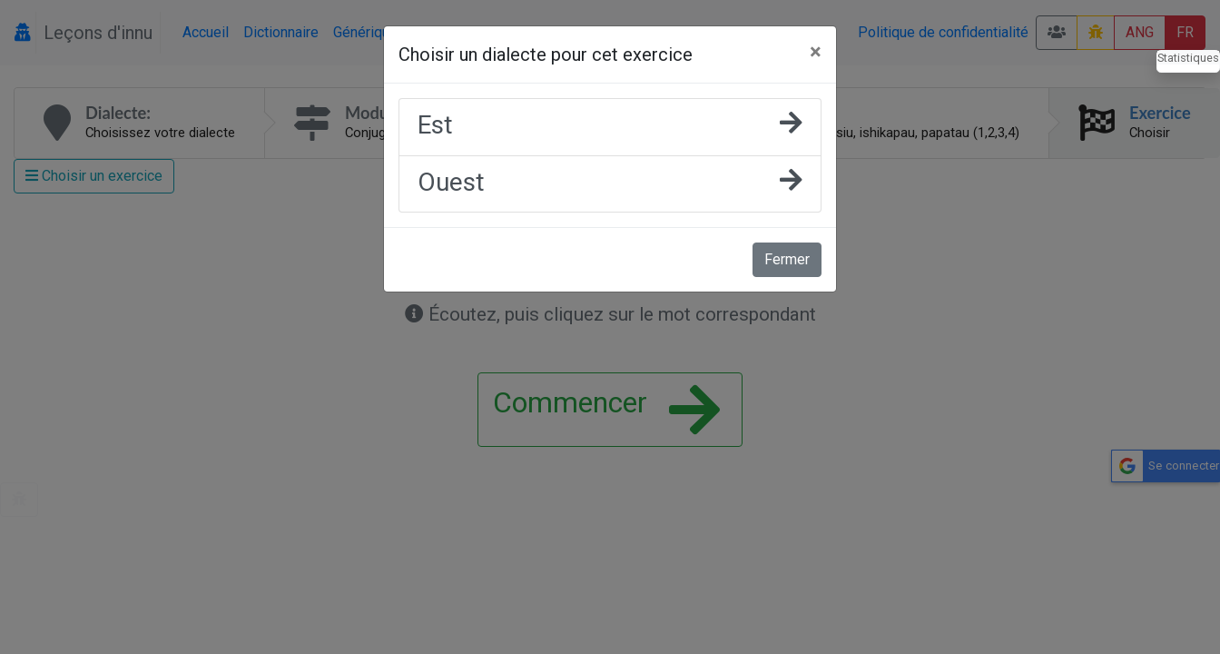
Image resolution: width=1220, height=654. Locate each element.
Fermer (787, 259)
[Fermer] (815, 51)
